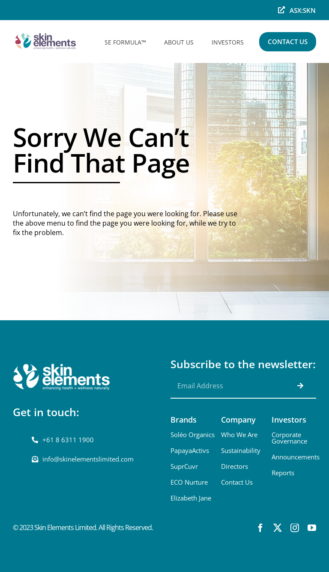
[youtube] (312, 528)
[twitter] (277, 528)
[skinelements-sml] (46, 32)
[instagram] (294, 528)
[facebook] (260, 528)
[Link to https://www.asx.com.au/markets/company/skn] (281, 9)
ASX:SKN (303, 10)
